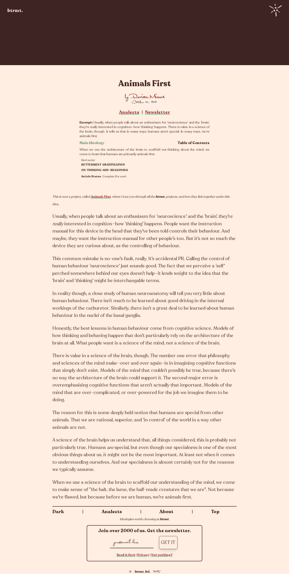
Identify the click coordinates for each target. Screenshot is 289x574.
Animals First (101, 196)
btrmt (164, 519)
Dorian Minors (147, 96)
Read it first (126, 555)
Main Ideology (92, 142)
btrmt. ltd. (142, 571)
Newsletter (157, 112)
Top (215, 512)
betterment (91, 164)
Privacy (143, 555)
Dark (58, 512)
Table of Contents (194, 142)
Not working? (161, 555)
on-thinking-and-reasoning (104, 170)
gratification (113, 164)
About (166, 512)
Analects (129, 112)
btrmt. (15, 10)
